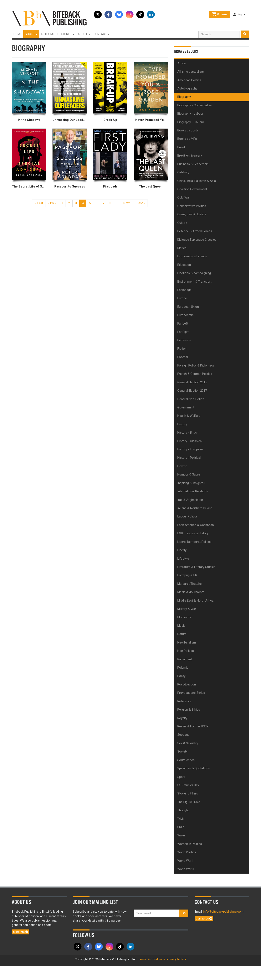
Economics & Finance (192, 256)
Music (181, 626)
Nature (181, 634)
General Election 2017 (192, 390)
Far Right (183, 332)
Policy (181, 676)
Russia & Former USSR (193, 726)
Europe (182, 298)
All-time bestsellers (190, 72)
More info (20, 931)
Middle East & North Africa (195, 600)
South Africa (186, 760)
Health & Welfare (188, 416)
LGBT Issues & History (192, 533)
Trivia (180, 819)
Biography (184, 97)
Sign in (239, 14)
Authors (47, 34)
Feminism (184, 340)
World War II (185, 869)
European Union (188, 307)
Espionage (184, 290)
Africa (181, 63)
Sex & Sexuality (187, 743)
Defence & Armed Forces (194, 231)
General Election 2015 (192, 382)
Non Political (185, 651)
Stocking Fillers (187, 793)
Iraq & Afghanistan (190, 500)
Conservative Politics (191, 206)
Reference (184, 701)
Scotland (183, 735)
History (182, 424)
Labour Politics (187, 516)
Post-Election (186, 684)
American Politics (189, 80)
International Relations (192, 491)
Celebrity (183, 172)
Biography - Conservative (194, 105)
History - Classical (189, 441)
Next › (127, 203)
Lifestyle (183, 558)
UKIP (180, 827)
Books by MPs (187, 139)
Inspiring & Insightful (191, 483)
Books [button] (31, 34)
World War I (185, 861)
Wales (181, 835)
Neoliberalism (186, 642)
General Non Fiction (190, 399)
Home (18, 34)
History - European (190, 449)
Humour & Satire (188, 474)
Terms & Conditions (151, 959)
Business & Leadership (193, 164)
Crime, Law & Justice (191, 214)
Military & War (186, 609)
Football (182, 357)
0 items (219, 14)
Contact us (204, 918)
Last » (141, 203)
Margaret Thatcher (190, 584)
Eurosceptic (185, 315)
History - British (188, 432)
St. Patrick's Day (188, 785)
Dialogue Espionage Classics (196, 240)
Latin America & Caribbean (195, 525)
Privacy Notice (176, 959)
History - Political (189, 458)
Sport (181, 777)
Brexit (181, 147)
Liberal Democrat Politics (194, 542)
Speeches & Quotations (193, 768)
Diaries (181, 248)
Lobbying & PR (187, 575)
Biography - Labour (190, 113)
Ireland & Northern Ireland (194, 508)
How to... (183, 466)
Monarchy (184, 617)
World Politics (186, 852)
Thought (183, 810)
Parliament (184, 659)
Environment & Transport (194, 281)
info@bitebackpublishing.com (223, 911)
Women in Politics (189, 844)
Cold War (183, 197)
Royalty (182, 718)
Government (185, 407)
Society (182, 751)
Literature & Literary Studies (196, 567)
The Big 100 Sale (188, 802)
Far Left (182, 323)
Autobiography (187, 88)
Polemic (182, 667)
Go (184, 913)
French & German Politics (194, 374)
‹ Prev (52, 203)
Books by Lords (188, 130)
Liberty (181, 550)
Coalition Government (192, 189)
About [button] (84, 34)
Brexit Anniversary (189, 155)
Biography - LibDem (190, 122)
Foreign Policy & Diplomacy (195, 365)
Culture (182, 223)
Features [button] (65, 34)
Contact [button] (101, 34)
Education (184, 265)
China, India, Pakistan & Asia (196, 181)
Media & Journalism (190, 592)
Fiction (181, 349)
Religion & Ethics (188, 709)
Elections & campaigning (194, 273)
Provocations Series (191, 693)
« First (39, 203)
